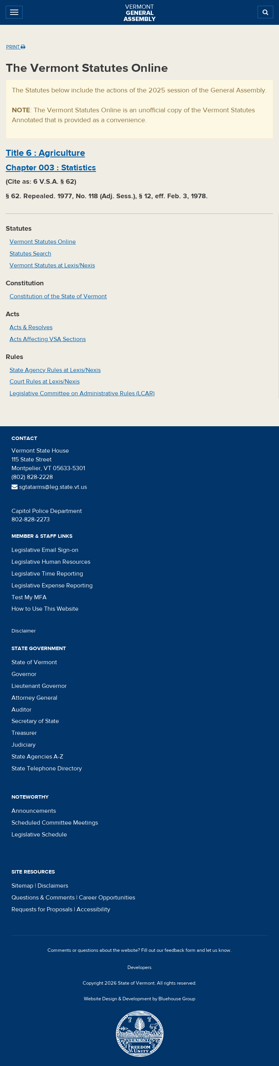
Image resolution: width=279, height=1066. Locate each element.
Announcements (33, 811)
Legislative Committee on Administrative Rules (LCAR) (82, 393)
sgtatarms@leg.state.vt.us (49, 487)
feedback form (180, 950)
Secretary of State (35, 721)
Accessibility (93, 909)
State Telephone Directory (46, 768)
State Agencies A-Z (37, 756)
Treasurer (24, 733)
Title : (45, 153)
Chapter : (51, 167)
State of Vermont (34, 662)
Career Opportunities (107, 897)
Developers (139, 967)
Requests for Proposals (41, 909)
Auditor (21, 709)
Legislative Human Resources (50, 562)
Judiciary (23, 745)
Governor (23, 674)
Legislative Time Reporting (47, 573)
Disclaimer (23, 631)
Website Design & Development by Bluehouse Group (139, 999)
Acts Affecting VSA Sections (48, 339)
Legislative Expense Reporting (52, 585)
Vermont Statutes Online (43, 242)
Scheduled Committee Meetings (54, 823)
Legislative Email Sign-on (44, 550)
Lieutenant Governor (39, 686)
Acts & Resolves (31, 327)
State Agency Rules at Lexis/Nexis (55, 370)
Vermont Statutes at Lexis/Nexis (52, 265)
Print (15, 47)
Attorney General (34, 698)
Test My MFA (29, 597)
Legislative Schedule (39, 834)
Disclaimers (53, 886)
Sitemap (22, 886)
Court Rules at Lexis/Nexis (45, 381)
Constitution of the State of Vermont (58, 296)
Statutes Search (30, 253)
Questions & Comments (43, 897)
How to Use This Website (44, 609)
